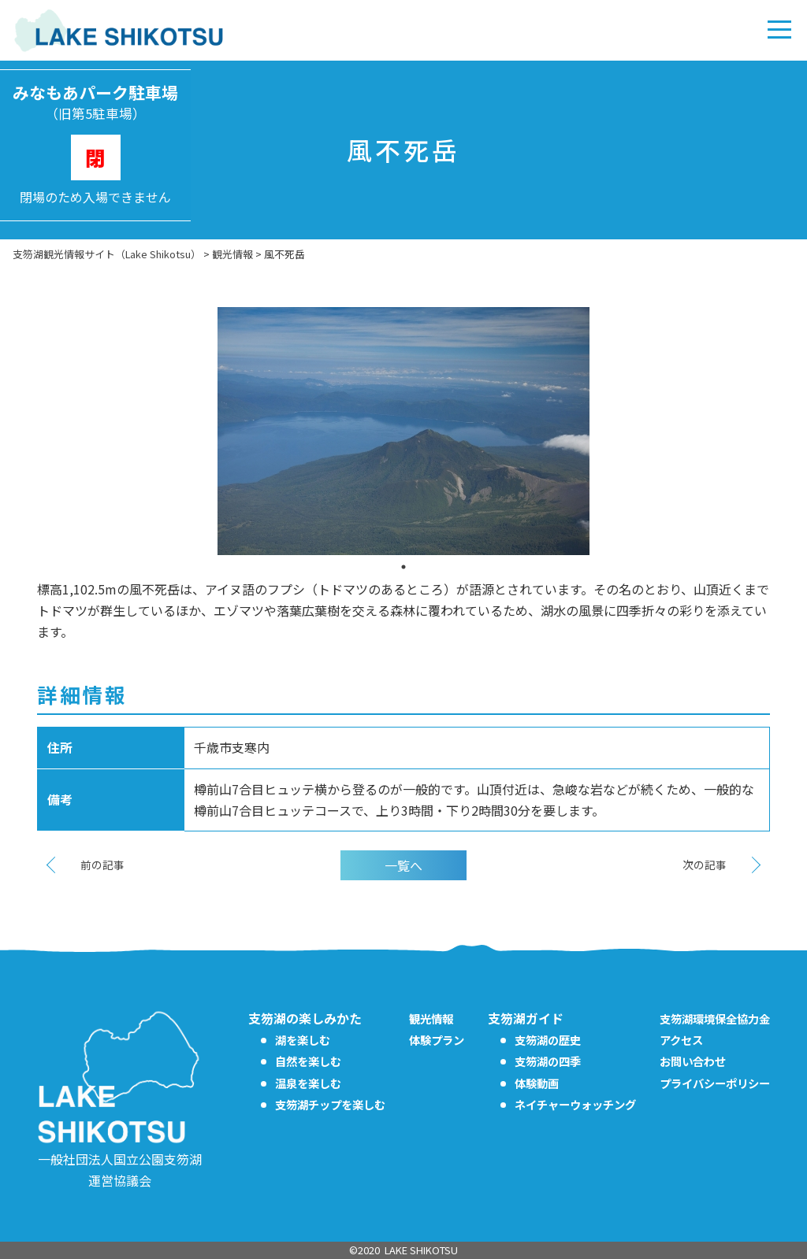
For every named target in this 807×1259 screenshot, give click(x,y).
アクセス (681, 1039)
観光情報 (431, 1018)
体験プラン (436, 1039)
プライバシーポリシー (715, 1083)
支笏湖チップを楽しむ (330, 1104)
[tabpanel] (403, 431)
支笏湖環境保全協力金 (715, 1018)
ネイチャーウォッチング (575, 1104)
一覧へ (403, 865)
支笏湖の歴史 (548, 1039)
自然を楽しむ (308, 1061)
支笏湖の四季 (548, 1061)
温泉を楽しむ (308, 1083)
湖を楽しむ (302, 1039)
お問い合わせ (693, 1061)
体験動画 (537, 1083)
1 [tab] (403, 567)
